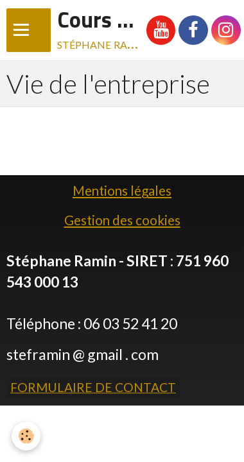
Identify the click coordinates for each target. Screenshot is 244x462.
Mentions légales (122, 190)
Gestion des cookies (122, 220)
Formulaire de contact (93, 387)
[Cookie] (26, 436)
